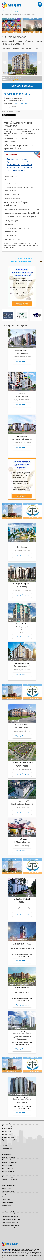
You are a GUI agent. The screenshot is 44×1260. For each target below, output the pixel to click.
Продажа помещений (8, 1137)
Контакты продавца (22, 86)
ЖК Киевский (22, 396)
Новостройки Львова (8, 1174)
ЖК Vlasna (22, 547)
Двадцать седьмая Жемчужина (20, 261)
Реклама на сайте (7, 1148)
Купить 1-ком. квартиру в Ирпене (19, 162)
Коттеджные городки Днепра (10, 1222)
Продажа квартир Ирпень (17, 159)
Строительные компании (9, 1179)
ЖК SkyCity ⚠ (22, 627)
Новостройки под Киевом (9, 1162)
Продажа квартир (7, 1126)
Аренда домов (6, 1194)
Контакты (4, 1145)
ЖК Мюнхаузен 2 (22, 666)
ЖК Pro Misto (22, 766)
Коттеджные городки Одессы (10, 1225)
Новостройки (17, 14)
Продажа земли (6, 1134)
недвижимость (15, 111)
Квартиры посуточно (8, 1191)
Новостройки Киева (7, 1160)
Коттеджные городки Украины (10, 1214)
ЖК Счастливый (21, 993)
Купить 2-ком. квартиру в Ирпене (19, 165)
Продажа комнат (7, 1128)
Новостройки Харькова (8, 1171)
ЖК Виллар (22, 587)
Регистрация (15, 11)
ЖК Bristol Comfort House (23, 259)
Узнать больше (22, 362)
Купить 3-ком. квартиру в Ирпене (19, 167)
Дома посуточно (6, 1196)
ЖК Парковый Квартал (22, 439)
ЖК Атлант (22, 1103)
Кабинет (4, 11)
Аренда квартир (6, 1188)
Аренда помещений (7, 1202)
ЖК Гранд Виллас (22, 842)
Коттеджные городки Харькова (11, 1228)
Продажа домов (6, 1131)
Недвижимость (6, 14)
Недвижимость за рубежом (10, 1140)
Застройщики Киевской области (19, 170)
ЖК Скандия (22, 353)
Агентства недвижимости (9, 1142)
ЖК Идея (22, 902)
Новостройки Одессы (8, 1168)
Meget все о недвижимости (22, 1244)
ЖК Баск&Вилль (22, 728)
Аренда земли (6, 1199)
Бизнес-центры (6, 1205)
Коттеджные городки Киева (10, 1216)
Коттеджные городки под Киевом (11, 1219)
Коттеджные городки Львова (10, 1230)
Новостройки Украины (8, 1157)
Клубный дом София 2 (22, 804)
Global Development (21, 103)
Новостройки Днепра (8, 1165)
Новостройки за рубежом (9, 1177)
